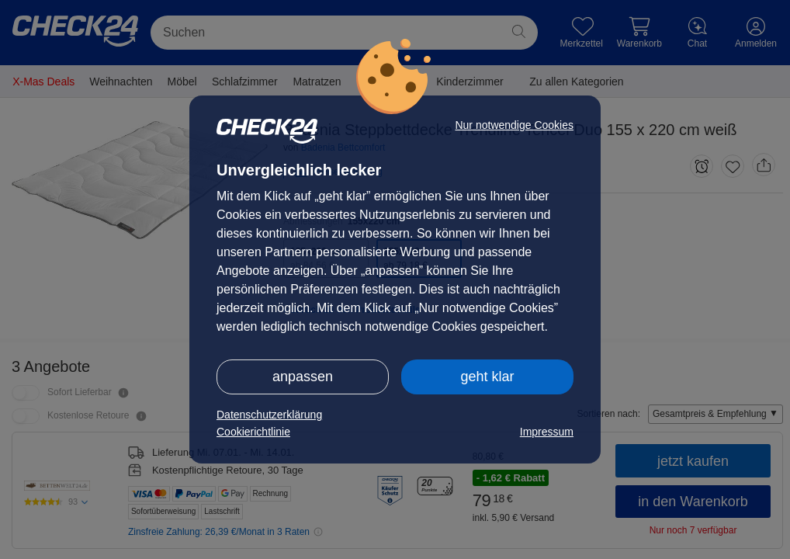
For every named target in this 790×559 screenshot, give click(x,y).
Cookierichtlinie (253, 431)
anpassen (302, 376)
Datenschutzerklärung (269, 414)
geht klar (487, 376)
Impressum (546, 431)
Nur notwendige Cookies (514, 125)
